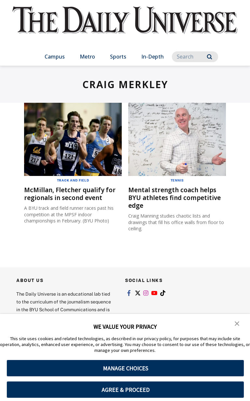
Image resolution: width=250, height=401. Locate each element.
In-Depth (152, 56)
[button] (237, 323)
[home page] (124, 26)
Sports (118, 56)
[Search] (195, 56)
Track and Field (73, 180)
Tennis (177, 180)
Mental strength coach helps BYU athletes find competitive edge (177, 197)
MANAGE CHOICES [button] (125, 368)
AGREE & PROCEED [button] (125, 390)
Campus (55, 56)
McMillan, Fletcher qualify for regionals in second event (72, 193)
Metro (87, 56)
